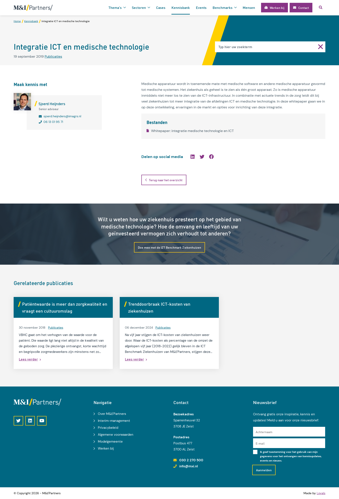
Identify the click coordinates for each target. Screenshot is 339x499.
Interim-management (114, 421)
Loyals (321, 493)
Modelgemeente (110, 441)
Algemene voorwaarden (115, 434)
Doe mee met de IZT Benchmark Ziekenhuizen (169, 247)
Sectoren (139, 7)
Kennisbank (180, 7)
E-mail (260, 443)
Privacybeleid (108, 428)
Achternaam (264, 432)
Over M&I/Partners (112, 414)
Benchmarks (222, 7)
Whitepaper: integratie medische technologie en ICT (190, 131)
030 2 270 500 (191, 460)
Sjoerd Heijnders (52, 103)
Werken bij (106, 448)
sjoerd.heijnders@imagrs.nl (62, 116)
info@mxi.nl (188, 466)
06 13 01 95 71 (53, 122)
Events (201, 7)
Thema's (115, 7)
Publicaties (53, 56)
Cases (160, 7)
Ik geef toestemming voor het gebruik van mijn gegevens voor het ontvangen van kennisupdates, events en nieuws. (291, 456)
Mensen (249, 7)
